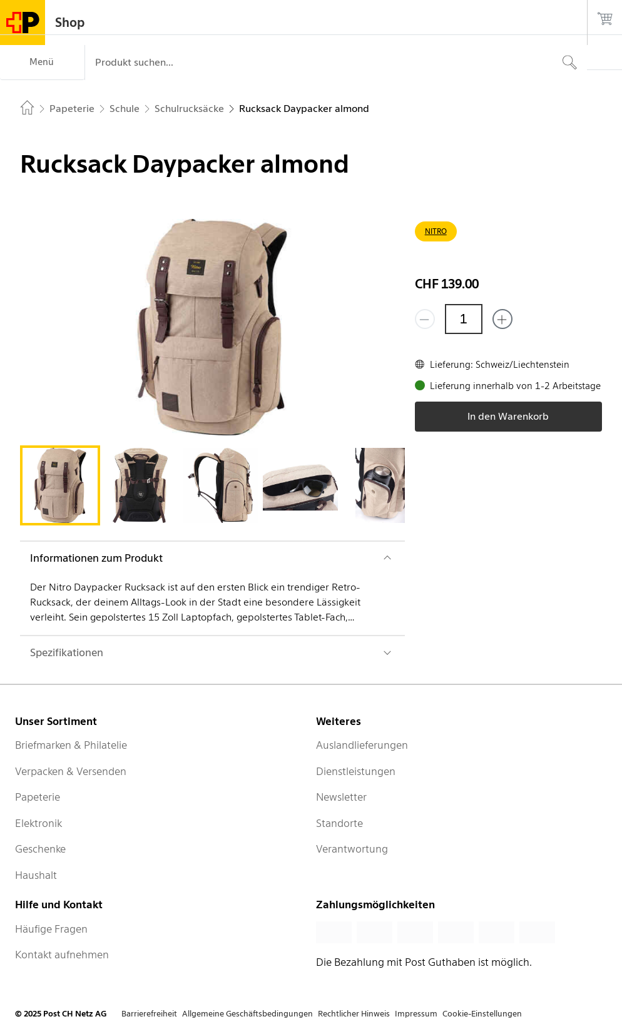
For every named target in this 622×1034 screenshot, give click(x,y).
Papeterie (37, 797)
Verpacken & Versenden (70, 771)
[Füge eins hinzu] (502, 319)
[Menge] (463, 319)
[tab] (60, 485)
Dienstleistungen (355, 771)
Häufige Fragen (51, 929)
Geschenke (40, 849)
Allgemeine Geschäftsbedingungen (247, 1013)
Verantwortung (352, 849)
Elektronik (38, 823)
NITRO (436, 231)
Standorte (339, 823)
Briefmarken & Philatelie (71, 745)
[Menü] (42, 62)
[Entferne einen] (425, 319)
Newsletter (341, 797)
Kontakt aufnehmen (62, 954)
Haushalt (36, 875)
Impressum (416, 1013)
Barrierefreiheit (149, 1013)
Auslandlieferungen (362, 745)
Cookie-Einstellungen (482, 1013)
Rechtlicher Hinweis (354, 1013)
